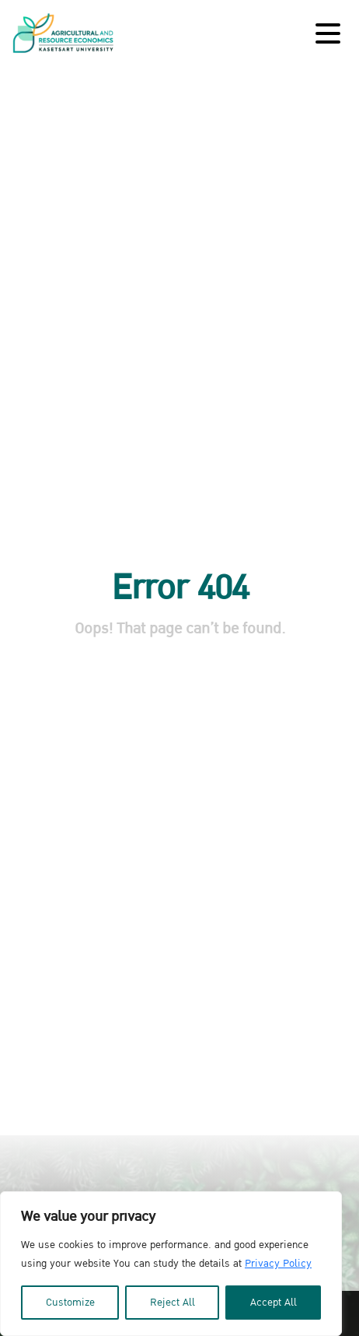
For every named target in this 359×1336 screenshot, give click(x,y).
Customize (70, 1302)
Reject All (172, 1302)
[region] (171, 1263)
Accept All (273, 1302)
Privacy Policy (278, 1263)
